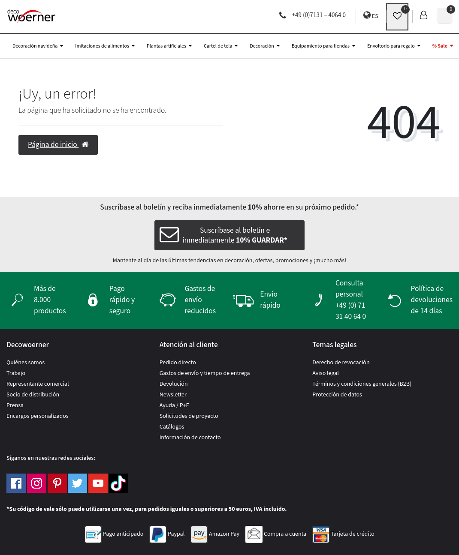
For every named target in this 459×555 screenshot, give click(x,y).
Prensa (15, 405)
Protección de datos (337, 394)
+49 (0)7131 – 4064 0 (312, 15)
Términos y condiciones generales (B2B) (361, 384)
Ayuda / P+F (174, 405)
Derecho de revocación (340, 362)
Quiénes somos (25, 362)
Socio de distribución (32, 394)
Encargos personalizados (37, 416)
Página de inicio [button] (58, 144)
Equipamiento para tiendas (321, 46)
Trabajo (15, 373)
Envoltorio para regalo (391, 46)
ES (370, 16)
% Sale (439, 46)
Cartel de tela (218, 46)
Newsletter (173, 394)
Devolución (174, 384)
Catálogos (172, 427)
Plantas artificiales (166, 46)
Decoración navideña (34, 46)
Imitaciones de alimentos (102, 46)
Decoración (262, 46)
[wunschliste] (397, 16)
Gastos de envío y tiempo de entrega (205, 373)
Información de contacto (190, 437)
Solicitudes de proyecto (189, 416)
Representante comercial (37, 384)
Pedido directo (178, 362)
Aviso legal (325, 373)
